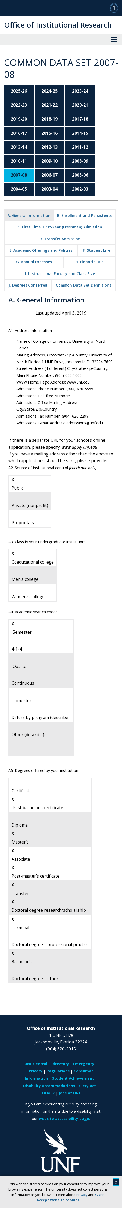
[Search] (114, 8)
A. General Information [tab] (29, 215)
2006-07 (49, 175)
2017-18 (80, 119)
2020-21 (80, 105)
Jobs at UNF (70, 1093)
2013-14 (19, 147)
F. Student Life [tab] (96, 250)
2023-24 (80, 91)
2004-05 (19, 189)
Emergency (83, 1063)
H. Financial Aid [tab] (89, 261)
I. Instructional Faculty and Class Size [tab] (60, 273)
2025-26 (19, 91)
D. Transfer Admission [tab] (59, 238)
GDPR (100, 1194)
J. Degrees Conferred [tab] (28, 285)
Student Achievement (73, 1078)
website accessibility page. (64, 1118)
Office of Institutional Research (58, 25)
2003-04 (49, 189)
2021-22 (49, 105)
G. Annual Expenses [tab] (34, 261)
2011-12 (80, 147)
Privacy (81, 1194)
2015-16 (49, 133)
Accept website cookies (58, 1200)
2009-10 (49, 161)
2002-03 (80, 189)
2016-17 (19, 133)
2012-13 (49, 147)
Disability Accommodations (49, 1085)
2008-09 (80, 161)
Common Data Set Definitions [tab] (83, 285)
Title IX (48, 1093)
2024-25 (49, 91)
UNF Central (35, 1063)
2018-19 (49, 119)
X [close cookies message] (116, 1182)
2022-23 (19, 105)
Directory (60, 1063)
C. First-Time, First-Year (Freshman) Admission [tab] (59, 226)
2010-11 (19, 161)
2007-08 (19, 175)
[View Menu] (113, 39)
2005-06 (80, 175)
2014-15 (80, 133)
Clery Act (87, 1085)
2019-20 (19, 119)
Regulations (58, 1071)
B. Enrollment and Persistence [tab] (84, 215)
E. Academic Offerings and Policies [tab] (40, 250)
